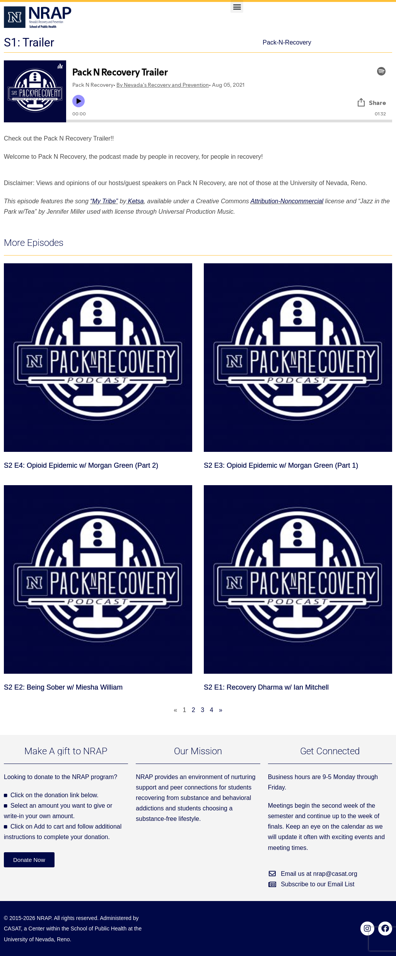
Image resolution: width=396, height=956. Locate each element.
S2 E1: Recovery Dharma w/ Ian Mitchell (266, 687)
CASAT (12, 928)
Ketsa (134, 201)
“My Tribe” (104, 201)
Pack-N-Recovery (287, 42)
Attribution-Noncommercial (287, 201)
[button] (236, 6)
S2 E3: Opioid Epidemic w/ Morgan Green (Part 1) (281, 465)
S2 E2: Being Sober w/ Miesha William (63, 687)
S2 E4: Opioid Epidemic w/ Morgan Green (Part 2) (81, 465)
